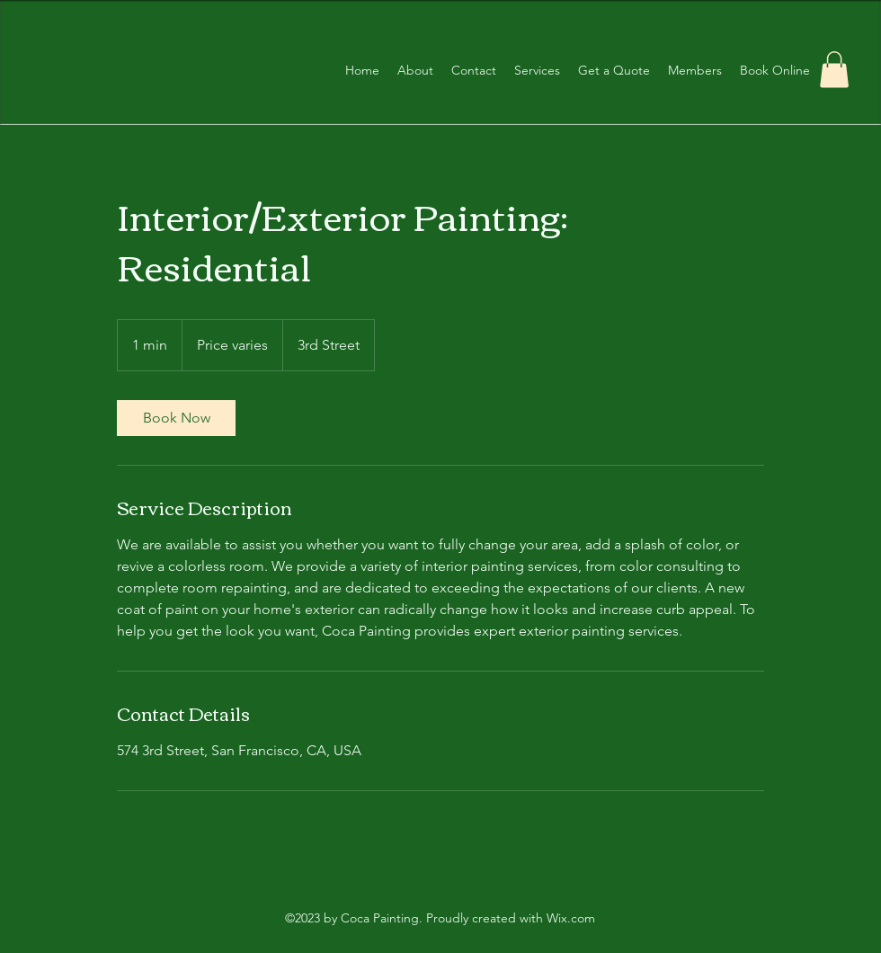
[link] (176, 418)
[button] (834, 69)
